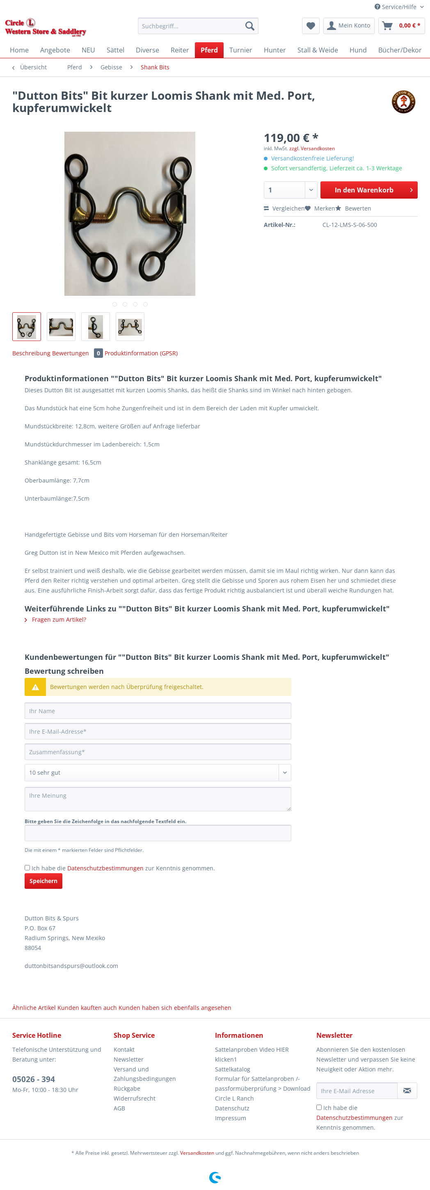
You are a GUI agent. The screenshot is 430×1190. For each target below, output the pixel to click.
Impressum (230, 1118)
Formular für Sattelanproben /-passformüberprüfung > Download (263, 1083)
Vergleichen (284, 208)
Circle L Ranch (234, 1098)
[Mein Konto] (349, 26)
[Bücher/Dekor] (400, 50)
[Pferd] (209, 50)
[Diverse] (147, 50)
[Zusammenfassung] (158, 752)
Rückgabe (127, 1088)
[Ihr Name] (158, 711)
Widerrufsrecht (135, 1098)
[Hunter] (275, 50)
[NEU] (88, 50)
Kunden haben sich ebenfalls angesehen (175, 1008)
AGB (119, 1108)
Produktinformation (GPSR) (141, 353)
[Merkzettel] (311, 26)
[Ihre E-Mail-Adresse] (158, 731)
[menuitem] (198, 30)
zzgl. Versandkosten (312, 148)
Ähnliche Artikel (34, 1008)
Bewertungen (78, 353)
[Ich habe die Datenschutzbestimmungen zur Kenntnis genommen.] (27, 867)
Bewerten (353, 208)
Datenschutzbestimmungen (105, 868)
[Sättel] (115, 50)
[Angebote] (55, 50)
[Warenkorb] (401, 26)
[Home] (19, 50)
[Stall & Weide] (318, 50)
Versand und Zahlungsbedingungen (145, 1074)
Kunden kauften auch (87, 1008)
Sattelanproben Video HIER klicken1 (252, 1054)
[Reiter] (180, 50)
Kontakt (124, 1049)
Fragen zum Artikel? (55, 619)
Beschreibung (31, 353)
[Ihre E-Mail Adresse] (357, 1090)
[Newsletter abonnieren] (407, 1090)
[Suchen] (249, 26)
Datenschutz (232, 1108)
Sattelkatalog (232, 1069)
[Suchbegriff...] (198, 26)
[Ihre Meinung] (158, 799)
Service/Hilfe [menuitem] (396, 7)
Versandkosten (197, 1152)
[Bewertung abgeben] (158, 772)
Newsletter (129, 1059)
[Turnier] (241, 50)
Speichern (43, 881)
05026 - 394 (33, 1079)
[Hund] (358, 50)
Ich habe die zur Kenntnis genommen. (123, 868)
